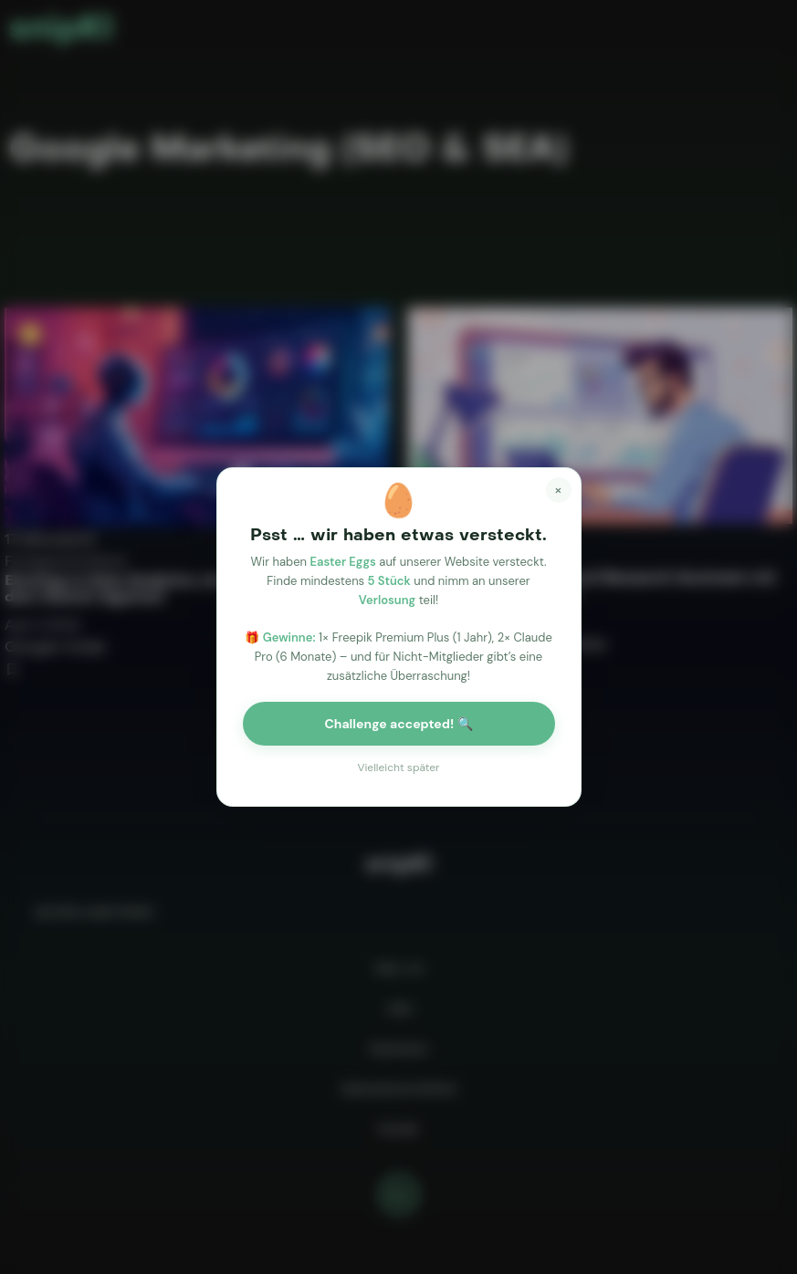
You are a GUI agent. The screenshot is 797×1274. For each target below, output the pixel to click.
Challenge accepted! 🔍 (398, 723)
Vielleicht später (398, 767)
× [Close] (559, 487)
